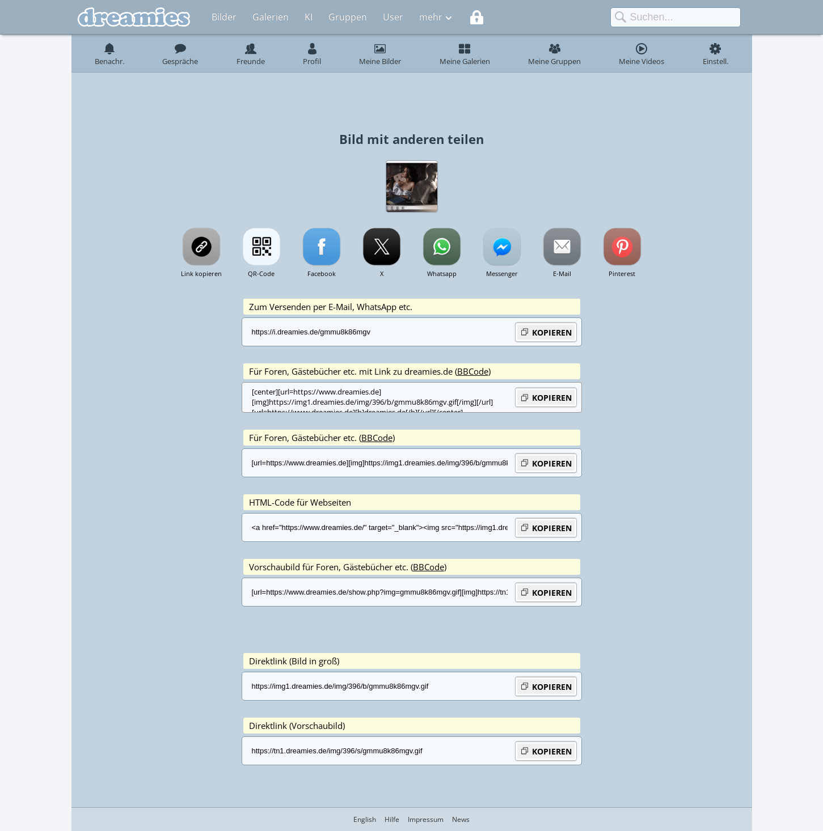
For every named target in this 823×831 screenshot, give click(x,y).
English (364, 819)
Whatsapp (442, 273)
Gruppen (347, 17)
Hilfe (392, 819)
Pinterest (622, 273)
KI (309, 17)
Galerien (270, 17)
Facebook (321, 273)
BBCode (472, 371)
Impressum (426, 819)
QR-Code (261, 273)
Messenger (502, 273)
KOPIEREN (546, 332)
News (461, 819)
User (393, 17)
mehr (430, 17)
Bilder (224, 17)
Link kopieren (201, 273)
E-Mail (562, 273)
